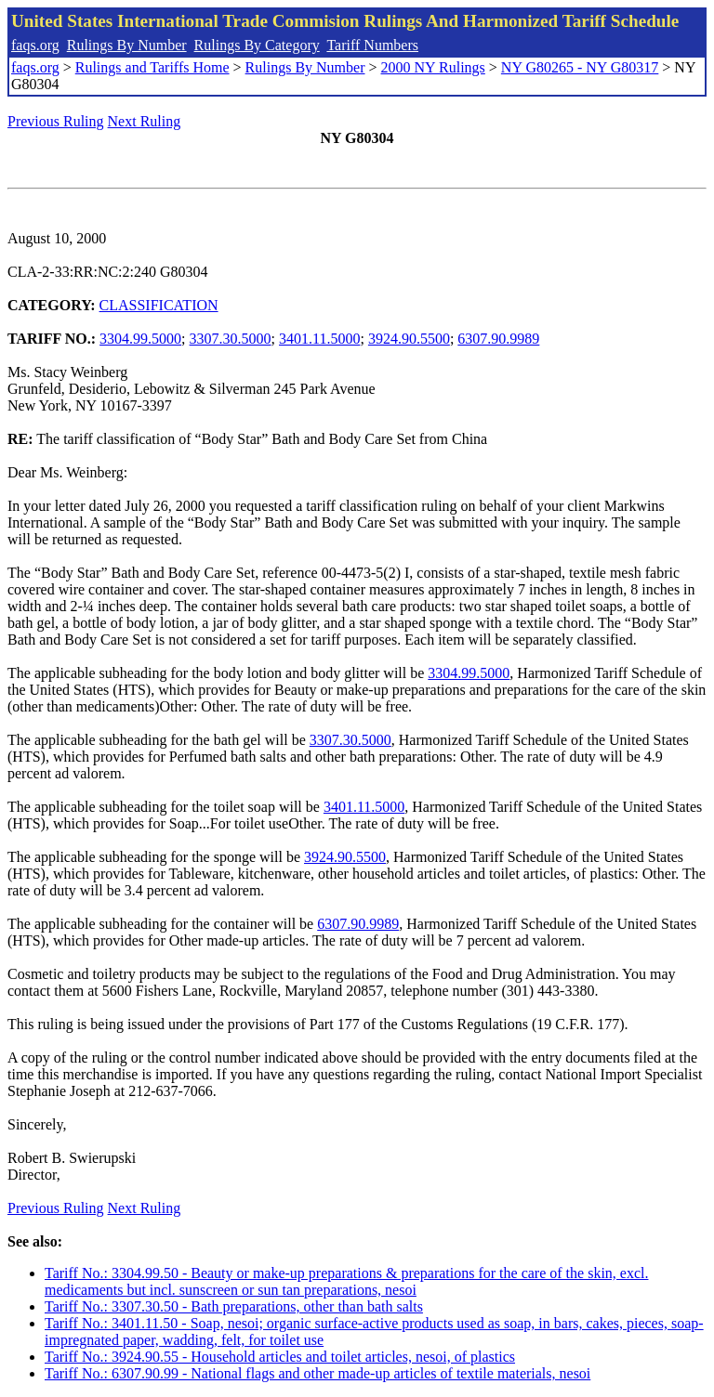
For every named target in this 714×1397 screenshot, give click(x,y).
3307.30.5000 (230, 338)
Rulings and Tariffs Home (152, 67)
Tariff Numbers (372, 45)
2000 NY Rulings (433, 67)
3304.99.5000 (140, 338)
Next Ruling (144, 121)
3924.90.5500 (409, 338)
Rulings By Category (257, 45)
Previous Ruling (55, 121)
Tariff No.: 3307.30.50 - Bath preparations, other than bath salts (234, 1306)
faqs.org (35, 45)
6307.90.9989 (498, 338)
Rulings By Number (127, 45)
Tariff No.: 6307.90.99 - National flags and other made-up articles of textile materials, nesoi (317, 1373)
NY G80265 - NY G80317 (579, 67)
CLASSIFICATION (158, 305)
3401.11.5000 (319, 338)
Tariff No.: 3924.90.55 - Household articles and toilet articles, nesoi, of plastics (280, 1356)
